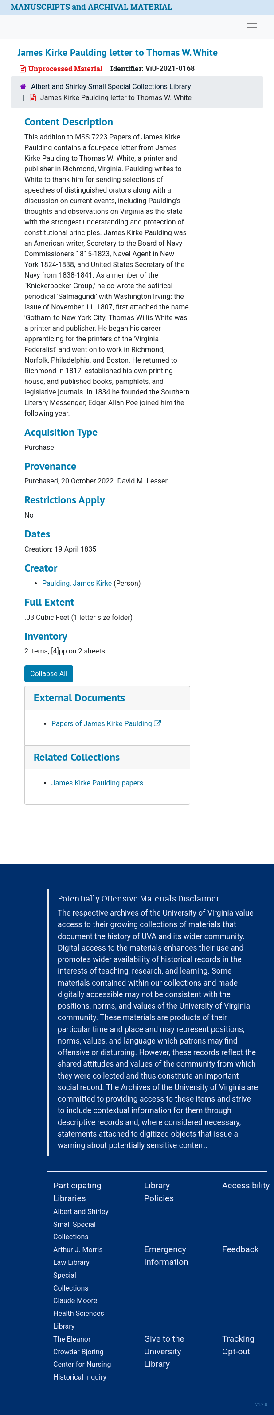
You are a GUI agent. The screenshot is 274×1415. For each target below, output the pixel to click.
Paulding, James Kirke (77, 583)
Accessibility (246, 1185)
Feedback (240, 1249)
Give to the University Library (164, 1351)
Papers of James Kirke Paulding (106, 723)
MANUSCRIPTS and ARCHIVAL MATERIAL (91, 6)
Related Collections (77, 757)
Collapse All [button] (48, 673)
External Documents (79, 697)
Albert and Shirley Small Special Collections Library (111, 86)
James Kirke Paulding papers (97, 783)
